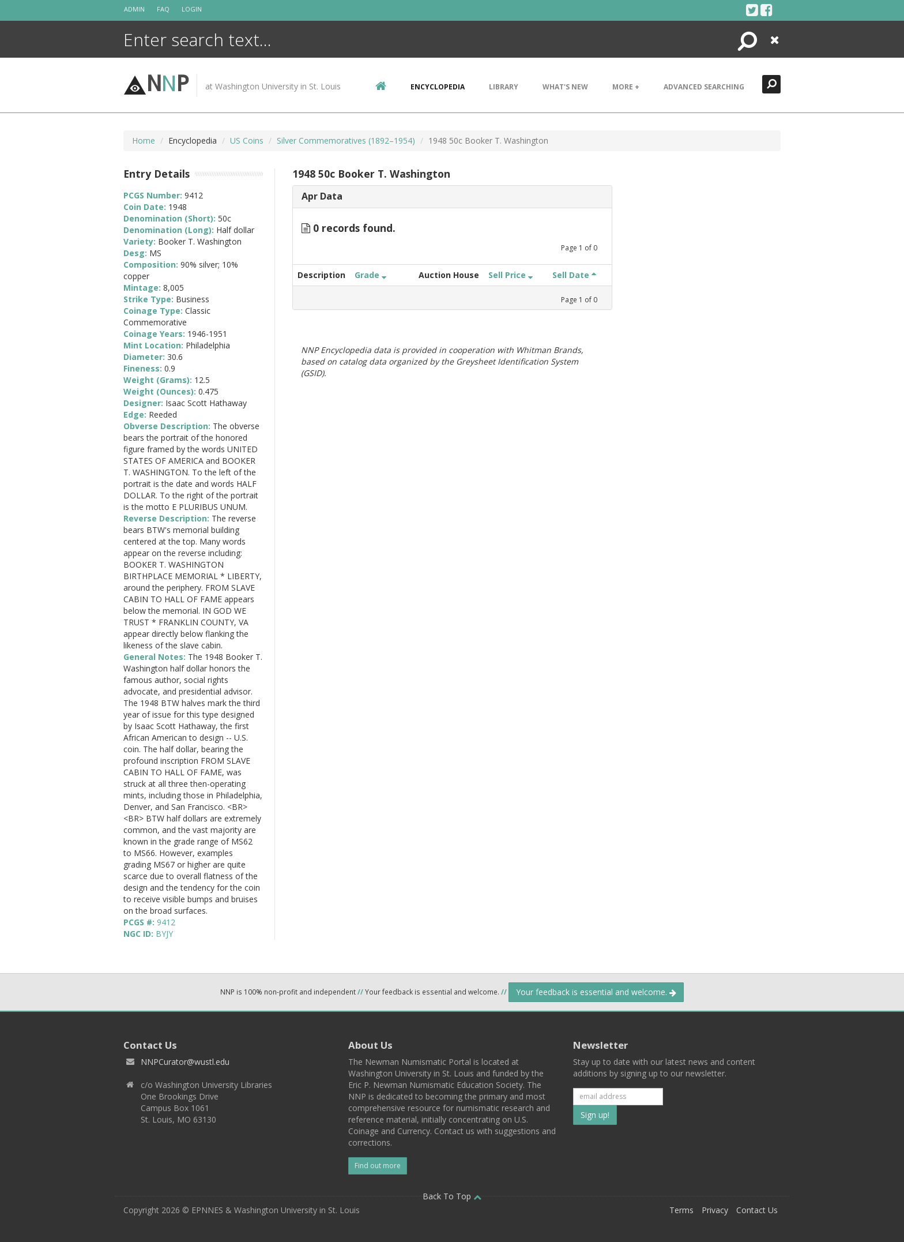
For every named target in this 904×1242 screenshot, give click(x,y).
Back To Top (452, 1196)
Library (503, 87)
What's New (565, 87)
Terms (681, 1210)
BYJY (164, 933)
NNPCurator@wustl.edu (185, 1061)
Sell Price (510, 274)
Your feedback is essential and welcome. (596, 991)
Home (143, 140)
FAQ (163, 9)
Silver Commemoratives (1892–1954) (346, 140)
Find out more (378, 1165)
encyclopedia (437, 87)
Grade (370, 274)
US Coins (246, 140)
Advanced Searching (704, 87)
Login (192, 9)
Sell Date (574, 274)
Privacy (715, 1210)
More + (625, 87)
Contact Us (757, 1210)
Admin (134, 9)
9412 (166, 922)
